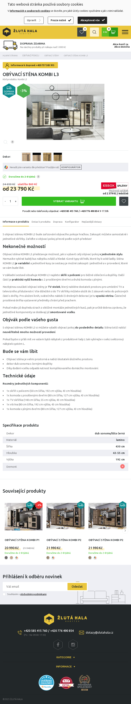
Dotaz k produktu (41, 221)
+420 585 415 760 (69, 211)
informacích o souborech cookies (30, 10)
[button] (125, 531)
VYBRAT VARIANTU (68, 201)
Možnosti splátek (118, 190)
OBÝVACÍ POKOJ (32, 55)
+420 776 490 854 (62, 630)
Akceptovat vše (90, 20)
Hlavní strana (11, 55)
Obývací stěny (55, 55)
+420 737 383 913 (45, 65)
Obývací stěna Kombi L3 (81, 55)
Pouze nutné (58, 20)
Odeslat (75, 586)
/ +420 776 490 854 (89, 211)
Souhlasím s (27, 594)
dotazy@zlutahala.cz (99, 632)
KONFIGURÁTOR (71, 167)
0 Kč (110, 32)
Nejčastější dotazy (93, 221)
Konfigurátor (73, 221)
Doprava (58, 221)
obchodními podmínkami (33, 594)
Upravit (31, 20)
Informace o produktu (16, 221)
